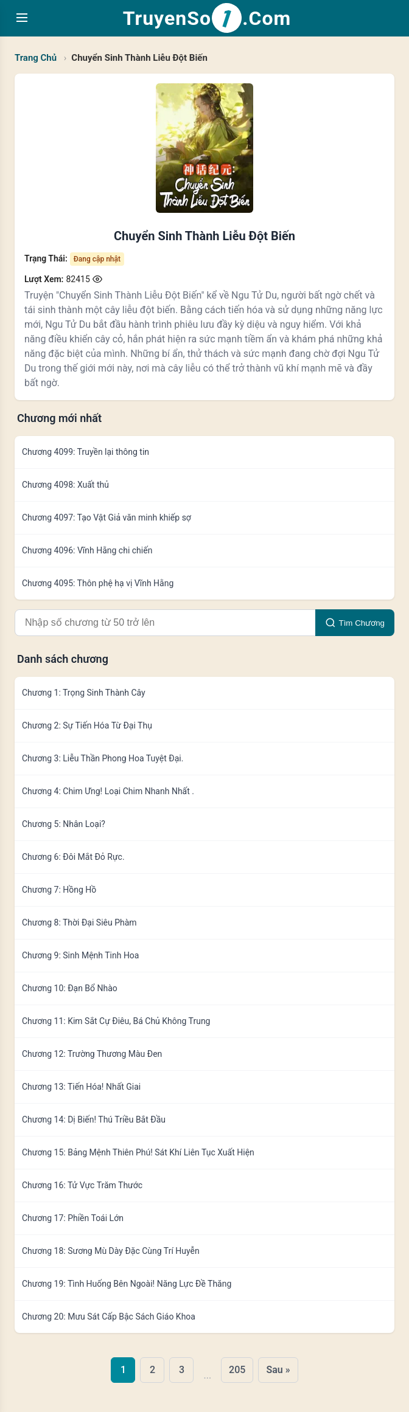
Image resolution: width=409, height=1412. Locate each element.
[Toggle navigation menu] (22, 18)
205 (237, 1370)
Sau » (278, 1370)
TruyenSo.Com (207, 18)
